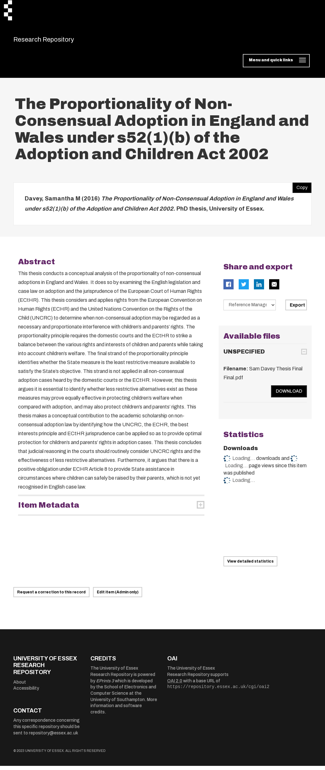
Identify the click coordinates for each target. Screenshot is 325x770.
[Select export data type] (249, 309)
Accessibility (26, 692)
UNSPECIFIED (244, 355)
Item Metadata (48, 509)
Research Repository (58, 41)
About (19, 686)
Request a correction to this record (51, 596)
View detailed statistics (250, 565)
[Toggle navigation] (276, 64)
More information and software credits (123, 709)
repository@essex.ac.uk (53, 736)
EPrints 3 (105, 684)
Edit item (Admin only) (117, 596)
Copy (300, 190)
